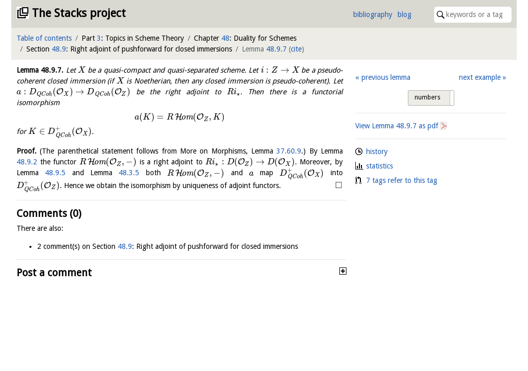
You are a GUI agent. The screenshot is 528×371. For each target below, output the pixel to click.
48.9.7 (276, 49)
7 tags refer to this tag (401, 180)
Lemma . (39, 70)
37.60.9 (288, 151)
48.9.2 (26, 162)
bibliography (372, 14)
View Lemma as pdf (396, 126)
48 (225, 38)
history (377, 151)
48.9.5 (55, 173)
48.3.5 (129, 173)
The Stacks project (79, 13)
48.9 (59, 49)
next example (480, 77)
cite (296, 49)
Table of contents (44, 38)
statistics (379, 166)
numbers (427, 97)
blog (404, 14)
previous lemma (385, 77)
